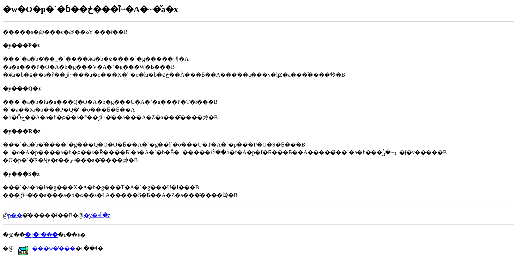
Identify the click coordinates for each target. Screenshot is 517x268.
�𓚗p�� (15, 215)
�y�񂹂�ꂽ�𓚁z (97, 215)
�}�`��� (41, 235)
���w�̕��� (46, 248)
